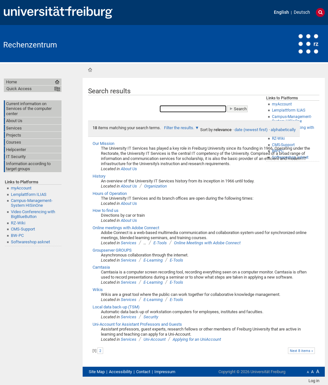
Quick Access (19, 88)
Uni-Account (155, 339)
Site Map (97, 371)
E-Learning (153, 260)
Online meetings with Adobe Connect (126, 227)
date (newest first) (251, 129)
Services (128, 242)
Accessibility (120, 371)
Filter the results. (179, 127)
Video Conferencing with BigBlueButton (33, 214)
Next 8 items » (301, 351)
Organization (155, 186)
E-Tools (160, 242)
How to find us (106, 210)
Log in (313, 380)
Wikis (98, 289)
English (281, 12)
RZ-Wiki (18, 223)
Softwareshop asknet (30, 241)
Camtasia (101, 267)
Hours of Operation (110, 193)
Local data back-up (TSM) (116, 307)
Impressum (164, 371)
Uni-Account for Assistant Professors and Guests (137, 324)
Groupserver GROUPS (112, 250)
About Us (129, 168)
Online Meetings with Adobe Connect (207, 242)
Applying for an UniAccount (197, 339)
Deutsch (302, 12)
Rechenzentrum (30, 44)
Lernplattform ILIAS (28, 194)
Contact (143, 371)
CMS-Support (23, 229)
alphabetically (283, 129)
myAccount (21, 188)
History (99, 176)
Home (90, 70)
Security (151, 316)
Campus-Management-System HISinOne (32, 203)
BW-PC (17, 235)
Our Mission (103, 143)
